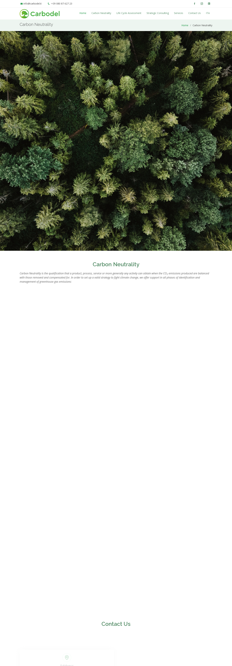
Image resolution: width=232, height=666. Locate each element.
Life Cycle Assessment (128, 13)
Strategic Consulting (158, 13)
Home (82, 13)
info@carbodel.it (32, 3)
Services (178, 13)
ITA (208, 13)
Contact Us (194, 13)
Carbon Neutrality (101, 13)
